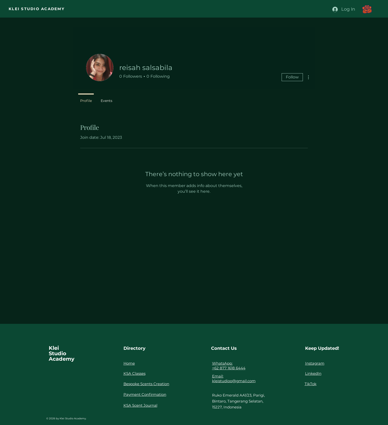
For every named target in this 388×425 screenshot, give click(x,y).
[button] (367, 9)
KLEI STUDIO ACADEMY (37, 8)
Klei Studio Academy (61, 353)
